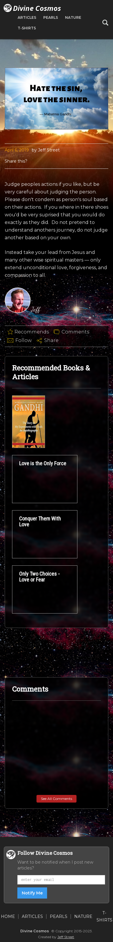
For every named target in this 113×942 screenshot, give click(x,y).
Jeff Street (65, 937)
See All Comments (56, 798)
